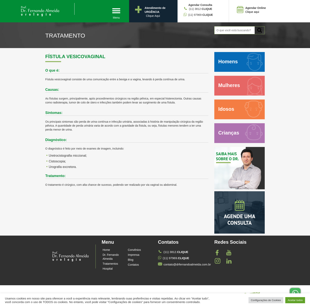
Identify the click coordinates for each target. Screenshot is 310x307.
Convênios (134, 249)
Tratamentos (110, 263)
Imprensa (133, 254)
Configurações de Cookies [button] (266, 300)
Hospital (108, 268)
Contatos (133, 264)
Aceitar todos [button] (295, 300)
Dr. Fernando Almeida (111, 256)
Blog (130, 259)
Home (106, 249)
